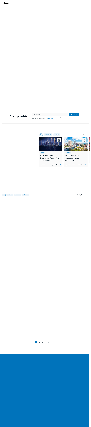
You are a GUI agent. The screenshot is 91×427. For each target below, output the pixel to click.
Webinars (57, 134)
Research (17, 195)
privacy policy (50, 118)
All (41, 134)
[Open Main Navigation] (87, 3)
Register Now (54, 165)
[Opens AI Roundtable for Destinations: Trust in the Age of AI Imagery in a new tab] (50, 152)
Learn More (80, 165)
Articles (10, 195)
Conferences (48, 134)
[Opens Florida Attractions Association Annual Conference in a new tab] (76, 152)
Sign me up (74, 114)
